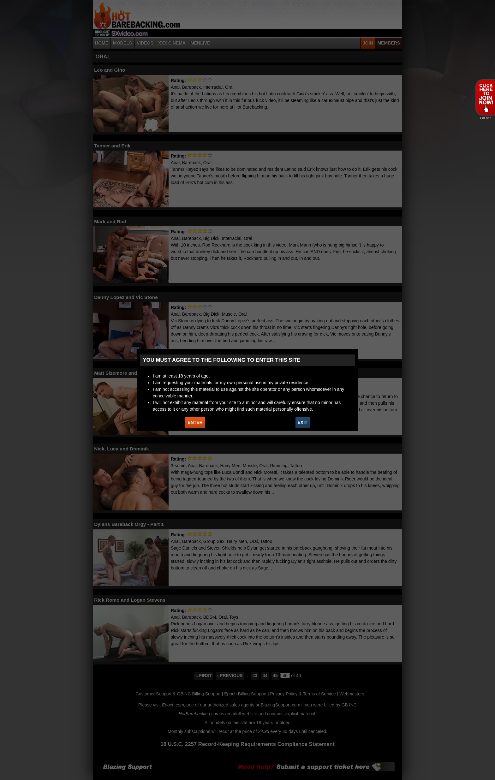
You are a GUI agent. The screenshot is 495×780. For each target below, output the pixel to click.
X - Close (485, 118)
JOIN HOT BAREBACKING (485, 97)
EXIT (302, 422)
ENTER (195, 422)
